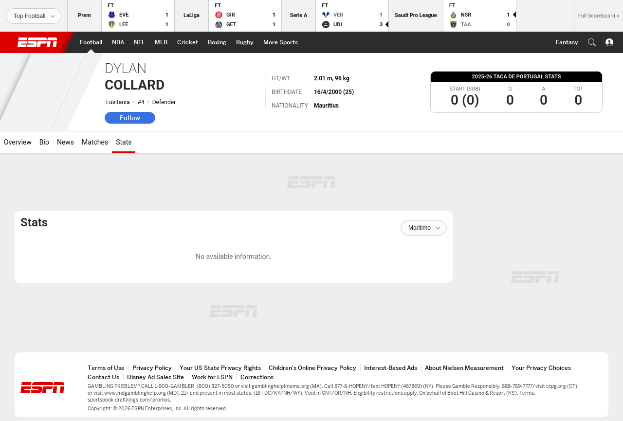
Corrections (257, 377)
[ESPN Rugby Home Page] (245, 42)
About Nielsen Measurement (464, 367)
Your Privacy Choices (541, 367)
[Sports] (33, 16)
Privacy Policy (152, 367)
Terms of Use (106, 367)
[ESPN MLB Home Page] (161, 42)
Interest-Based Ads (390, 367)
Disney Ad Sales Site (155, 377)
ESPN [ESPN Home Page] (37, 42)
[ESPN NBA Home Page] (118, 42)
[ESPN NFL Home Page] (139, 42)
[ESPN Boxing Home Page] (217, 42)
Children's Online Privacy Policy (312, 367)
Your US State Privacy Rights (220, 367)
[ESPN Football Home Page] (91, 42)
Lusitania (117, 102)
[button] (592, 42)
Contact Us (103, 377)
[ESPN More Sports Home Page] (280, 42)
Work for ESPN (212, 377)
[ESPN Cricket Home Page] (187, 42)
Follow (130, 117)
